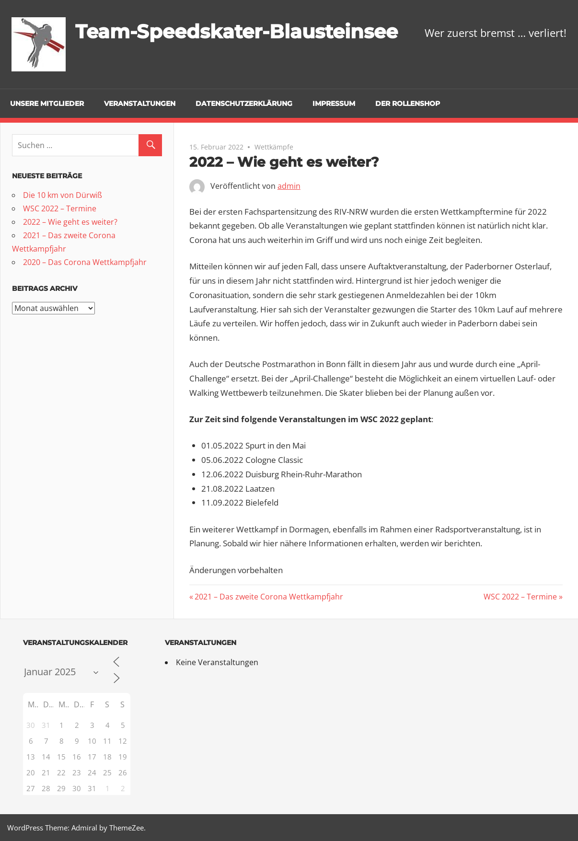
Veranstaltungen (139, 103)
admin (289, 186)
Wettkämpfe (273, 146)
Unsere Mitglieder (47, 103)
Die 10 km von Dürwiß (62, 195)
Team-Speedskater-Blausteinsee (236, 31)
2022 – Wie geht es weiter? (70, 222)
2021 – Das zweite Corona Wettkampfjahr (268, 596)
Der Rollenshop (407, 103)
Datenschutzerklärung (244, 103)
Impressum (333, 103)
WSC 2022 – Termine (520, 596)
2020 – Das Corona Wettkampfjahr (85, 262)
